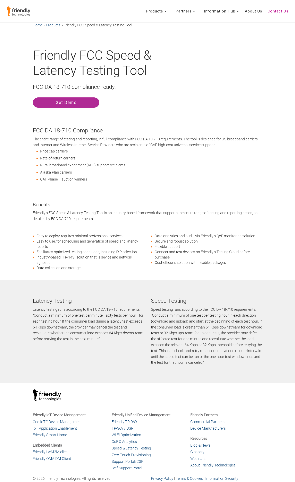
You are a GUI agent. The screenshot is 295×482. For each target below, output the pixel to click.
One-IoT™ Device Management (57, 422)
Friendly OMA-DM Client (52, 458)
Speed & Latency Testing (131, 448)
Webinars (197, 458)
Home (38, 25)
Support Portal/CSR (127, 461)
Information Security (221, 478)
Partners (184, 12)
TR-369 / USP (122, 428)
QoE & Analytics (124, 441)
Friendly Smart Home (50, 435)
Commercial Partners (207, 422)
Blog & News (200, 445)
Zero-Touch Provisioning (131, 455)
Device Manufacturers (208, 428)
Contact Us (278, 12)
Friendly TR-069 (124, 422)
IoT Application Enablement (55, 428)
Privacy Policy (162, 478)
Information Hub (219, 12)
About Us (253, 12)
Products (154, 12)
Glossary (197, 452)
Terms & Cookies (189, 478)
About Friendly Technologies (213, 465)
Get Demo (66, 102)
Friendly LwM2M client (51, 452)
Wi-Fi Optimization (126, 435)
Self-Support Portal (127, 468)
